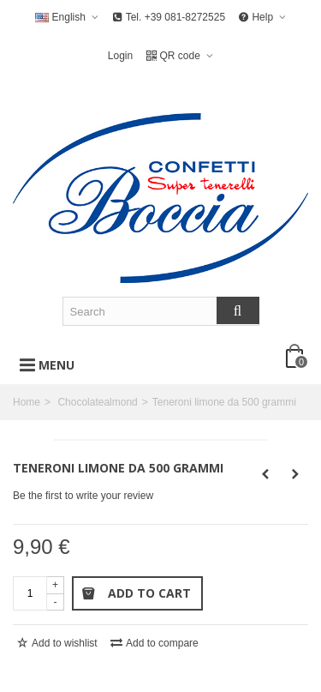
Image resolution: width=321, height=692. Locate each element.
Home (26, 402)
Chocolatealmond (97, 402)
